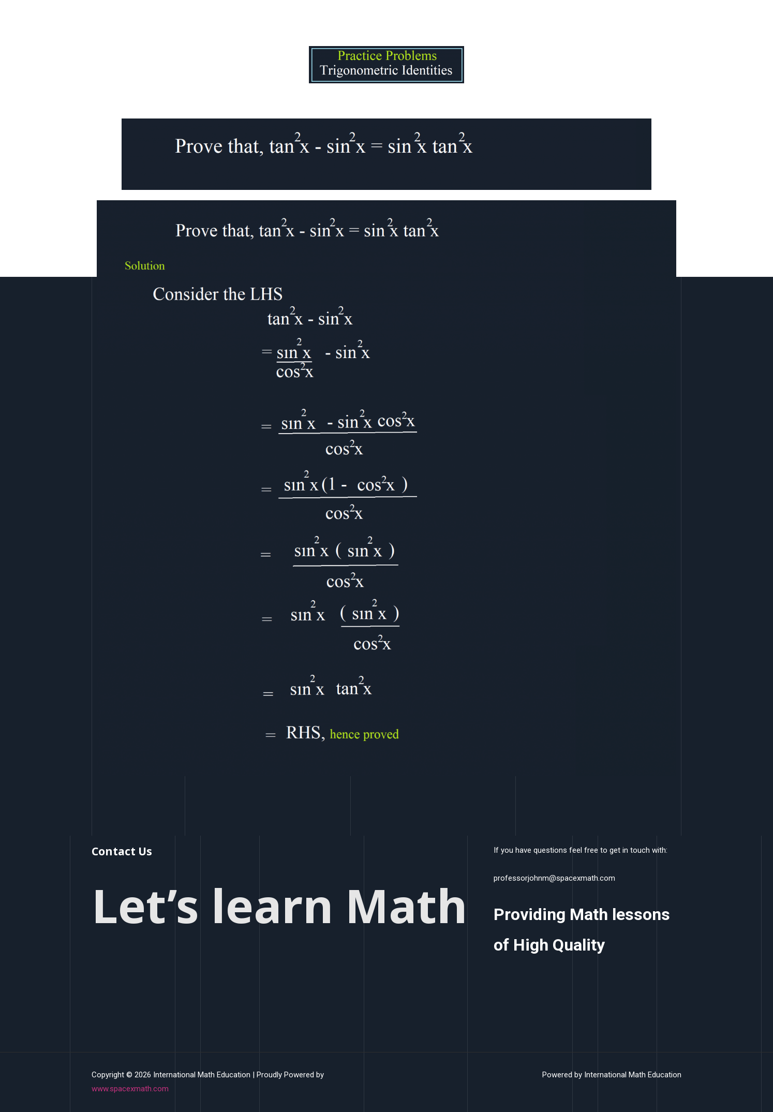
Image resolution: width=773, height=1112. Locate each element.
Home (356, 22)
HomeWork (514, 22)
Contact (660, 22)
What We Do (403, 22)
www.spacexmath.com (130, 1088)
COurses (454, 22)
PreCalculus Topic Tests (589, 22)
